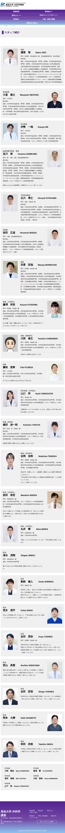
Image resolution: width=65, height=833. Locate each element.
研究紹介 (16, 19)
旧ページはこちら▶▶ (47, 821)
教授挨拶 (16, 11)
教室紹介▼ (48, 11)
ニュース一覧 (33, 817)
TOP (1, 25)
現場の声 (53, 816)
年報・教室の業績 (49, 19)
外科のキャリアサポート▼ (49, 15)
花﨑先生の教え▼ (32, 23)
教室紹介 (41, 810)
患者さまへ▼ (16, 15)
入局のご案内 (33, 812)
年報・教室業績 (43, 816)
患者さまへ (50, 810)
